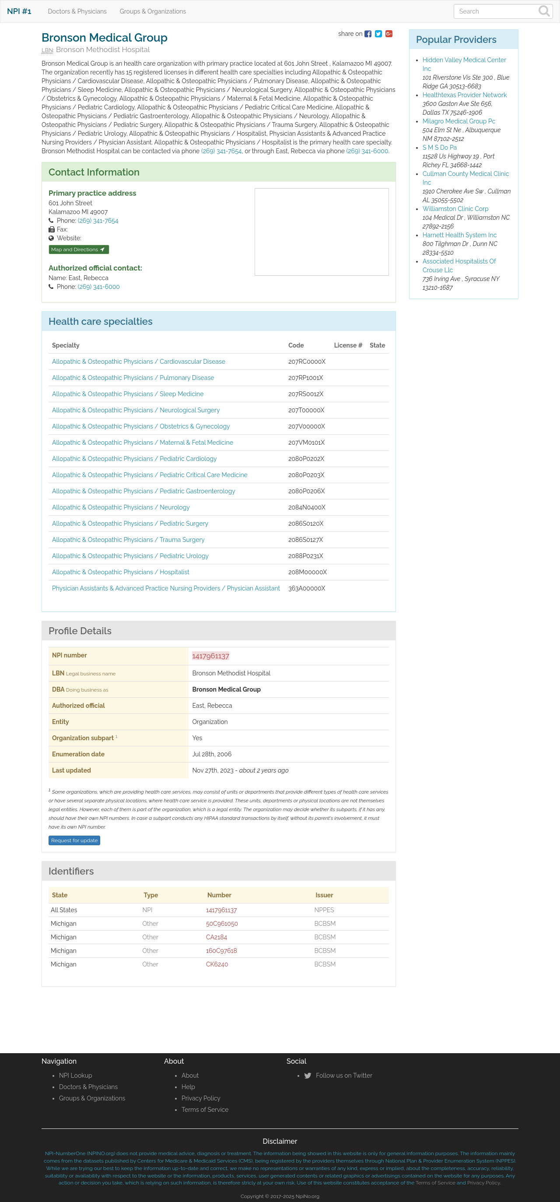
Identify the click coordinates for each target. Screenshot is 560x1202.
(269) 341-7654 (221, 151)
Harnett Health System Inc (460, 235)
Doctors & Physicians (77, 11)
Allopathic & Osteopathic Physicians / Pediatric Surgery (130, 523)
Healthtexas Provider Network (465, 94)
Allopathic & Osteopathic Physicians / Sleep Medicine (127, 393)
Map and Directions (78, 249)
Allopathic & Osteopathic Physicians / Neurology (121, 507)
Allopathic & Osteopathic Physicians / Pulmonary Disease (133, 377)
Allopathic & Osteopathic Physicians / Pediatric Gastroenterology (143, 491)
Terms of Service (205, 1109)
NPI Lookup (75, 1075)
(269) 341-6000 (367, 151)
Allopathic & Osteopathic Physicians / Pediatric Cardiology (134, 458)
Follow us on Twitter (338, 1075)
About (190, 1075)
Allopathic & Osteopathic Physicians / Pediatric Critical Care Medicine (150, 474)
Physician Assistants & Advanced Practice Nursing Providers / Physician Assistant (166, 588)
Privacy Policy (201, 1098)
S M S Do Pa (440, 147)
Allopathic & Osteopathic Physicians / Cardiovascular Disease (138, 361)
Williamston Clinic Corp (456, 208)
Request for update (74, 840)
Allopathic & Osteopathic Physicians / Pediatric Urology (130, 555)
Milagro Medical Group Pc (459, 121)
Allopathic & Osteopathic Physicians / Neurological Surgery (136, 410)
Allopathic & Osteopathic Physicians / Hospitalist (120, 572)
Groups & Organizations (153, 11)
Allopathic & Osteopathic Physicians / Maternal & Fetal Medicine (142, 442)
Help (188, 1086)
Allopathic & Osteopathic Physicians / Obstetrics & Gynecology (141, 426)
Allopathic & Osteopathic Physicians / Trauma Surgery (128, 539)
